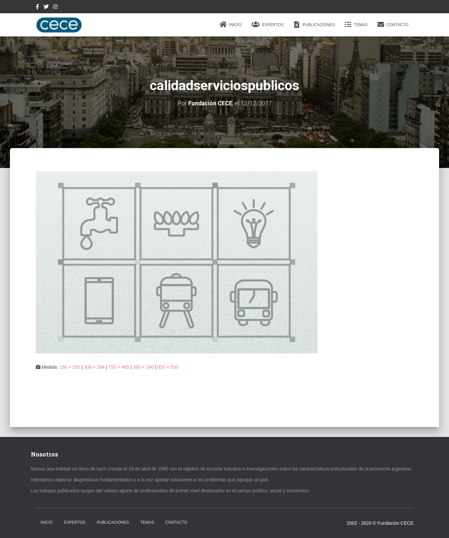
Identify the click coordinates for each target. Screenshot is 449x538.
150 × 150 (69, 367)
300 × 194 (94, 367)
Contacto (393, 24)
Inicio (230, 24)
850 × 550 (167, 367)
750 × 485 (118, 367)
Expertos (268, 24)
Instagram (55, 7)
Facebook (37, 7)
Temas (356, 24)
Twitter (46, 7)
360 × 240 (143, 367)
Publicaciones (314, 24)
